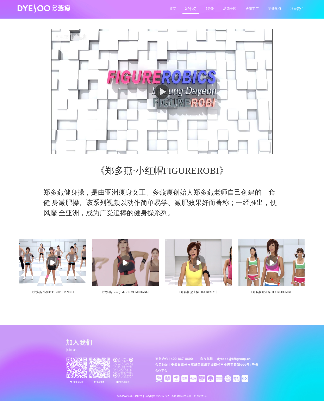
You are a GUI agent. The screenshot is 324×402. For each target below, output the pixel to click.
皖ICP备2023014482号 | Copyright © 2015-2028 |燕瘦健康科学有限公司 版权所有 (162, 396)
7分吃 (210, 9)
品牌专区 (229, 9)
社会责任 (296, 9)
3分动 (191, 8)
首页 (172, 9)
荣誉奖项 (274, 9)
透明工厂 (252, 9)
